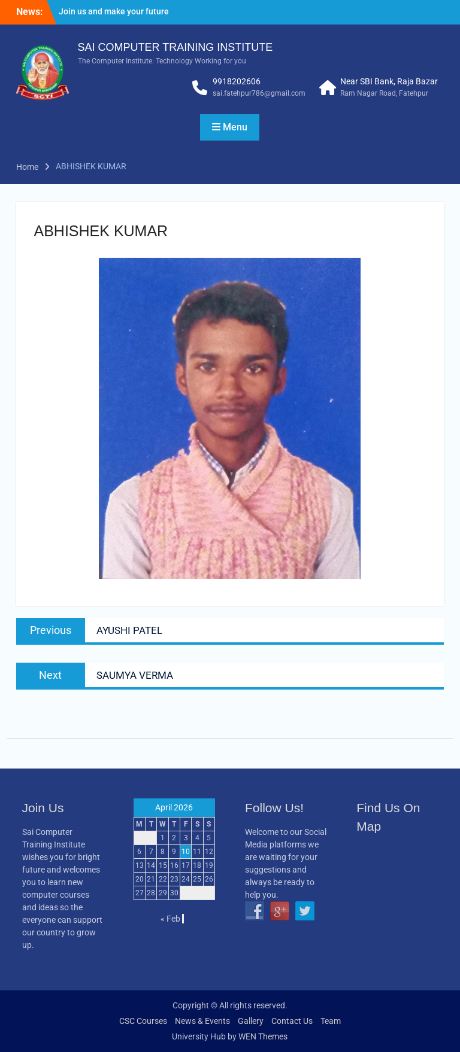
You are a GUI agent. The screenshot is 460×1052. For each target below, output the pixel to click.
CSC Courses (143, 1021)
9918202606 (237, 81)
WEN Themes (263, 1036)
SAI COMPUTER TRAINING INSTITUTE (175, 47)
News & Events (202, 1021)
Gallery (251, 1021)
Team (330, 1021)
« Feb (170, 918)
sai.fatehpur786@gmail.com (259, 93)
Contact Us (292, 1021)
